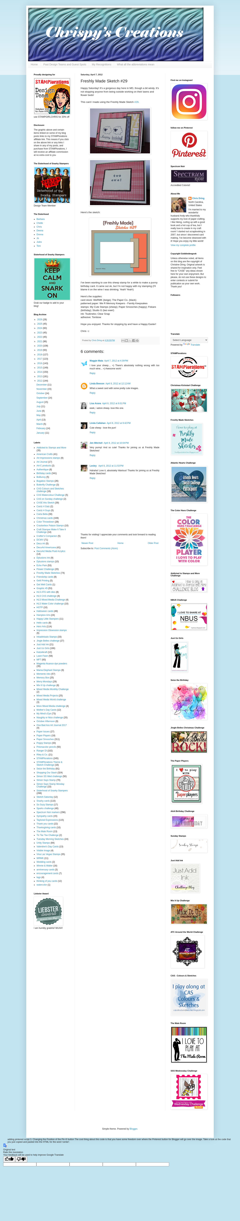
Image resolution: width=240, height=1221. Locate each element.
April (38, 419)
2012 (40, 380)
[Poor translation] (21, 1159)
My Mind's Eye (44, 713)
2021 (40, 341)
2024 (40, 328)
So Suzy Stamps (45, 804)
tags (39, 877)
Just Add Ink (43, 644)
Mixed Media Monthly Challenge (53, 689)
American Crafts (45, 454)
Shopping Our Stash (47, 772)
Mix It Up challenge (46, 685)
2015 (40, 367)
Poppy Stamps (44, 743)
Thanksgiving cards (46, 827)
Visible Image (43, 850)
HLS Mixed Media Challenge (51, 599)
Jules (39, 242)
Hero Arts (41, 626)
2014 (40, 372)
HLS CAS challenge (46, 596)
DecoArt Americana (46, 547)
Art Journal (42, 462)
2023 (40, 332)
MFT (39, 659)
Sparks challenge (45, 808)
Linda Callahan (98, 423)
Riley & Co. (42, 754)
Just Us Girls (43, 648)
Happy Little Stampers (48, 619)
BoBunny (41, 477)
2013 (40, 376)
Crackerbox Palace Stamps (50, 525)
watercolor (42, 884)
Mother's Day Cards (46, 710)
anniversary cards (45, 869)
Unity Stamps (43, 843)
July (38, 406)
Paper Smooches (45, 739)
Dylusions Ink (43, 557)
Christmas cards (45, 518)
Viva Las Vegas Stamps (48, 854)
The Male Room (44, 831)
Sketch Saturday (45, 797)
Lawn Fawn (42, 656)
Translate (191, 345)
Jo (38, 238)
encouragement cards (47, 873)
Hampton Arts (43, 615)
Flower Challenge (45, 569)
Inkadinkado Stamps (47, 637)
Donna (40, 234)
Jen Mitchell (96, 443)
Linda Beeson (97, 383)
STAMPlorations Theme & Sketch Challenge (49, 763)
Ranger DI (42, 750)
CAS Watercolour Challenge (51, 495)
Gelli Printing (43, 580)
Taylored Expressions (47, 820)
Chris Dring (198, 198)
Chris (39, 227)
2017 (40, 359)
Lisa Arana (95, 403)
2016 (40, 363)
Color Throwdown (45, 522)
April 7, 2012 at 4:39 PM (116, 360)
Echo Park (42, 565)
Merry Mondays (44, 681)
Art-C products (44, 465)
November (41, 389)
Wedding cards (44, 862)
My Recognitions (101, 64)
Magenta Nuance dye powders (52, 663)
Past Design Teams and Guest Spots (64, 64)
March (39, 424)
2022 (40, 337)
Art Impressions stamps (48, 458)
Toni (39, 246)
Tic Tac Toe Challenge (47, 835)
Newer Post (87, 543)
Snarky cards (43, 801)
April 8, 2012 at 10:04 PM (116, 443)
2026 (40, 319)
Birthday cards (44, 473)
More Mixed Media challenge (51, 706)
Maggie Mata (96, 360)
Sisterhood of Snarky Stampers (52, 790)
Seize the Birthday (46, 768)
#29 (136, 102)
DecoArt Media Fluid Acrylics (51, 551)
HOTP (40, 607)
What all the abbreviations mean (135, 64)
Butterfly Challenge (46, 484)
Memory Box (43, 677)
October (40, 393)
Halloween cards (45, 611)
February (41, 428)
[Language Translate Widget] (189, 340)
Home (34, 64)
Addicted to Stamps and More (51, 447)
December (41, 384)
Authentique (43, 469)
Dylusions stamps (45, 561)
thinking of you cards (47, 881)
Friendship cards (45, 577)
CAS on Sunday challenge (50, 499)
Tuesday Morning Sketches (50, 839)
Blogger (133, 1129)
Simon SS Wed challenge (49, 776)
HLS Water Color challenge (50, 603)
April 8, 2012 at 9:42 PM (118, 423)
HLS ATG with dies (46, 592)
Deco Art (41, 543)
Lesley (93, 466)
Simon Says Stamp (46, 780)
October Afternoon (46, 721)
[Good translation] (9, 1159)
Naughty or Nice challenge (50, 717)
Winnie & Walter (45, 865)
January (40, 433)
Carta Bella (42, 514)
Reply (92, 373)
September (42, 398)
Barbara (41, 219)
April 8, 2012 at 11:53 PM (111, 466)
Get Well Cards (44, 584)
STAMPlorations (45, 758)
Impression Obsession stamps (52, 630)
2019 (40, 350)
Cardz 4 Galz (43, 506)
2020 (40, 345)
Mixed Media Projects (47, 695)
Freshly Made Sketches (48, 573)
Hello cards (42, 622)
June (39, 411)
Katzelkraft (42, 652)
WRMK (40, 858)
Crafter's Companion (47, 536)
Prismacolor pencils (46, 747)
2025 (40, 324)
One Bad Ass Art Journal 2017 (52, 725)
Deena (40, 230)
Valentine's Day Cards (47, 846)
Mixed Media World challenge (51, 699)
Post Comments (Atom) (106, 548)
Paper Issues (43, 731)
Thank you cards (45, 823)
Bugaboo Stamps (45, 481)
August (40, 402)
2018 (40, 354)
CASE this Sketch (45, 502)
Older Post (153, 543)
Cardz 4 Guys (43, 510)
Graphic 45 (42, 588)
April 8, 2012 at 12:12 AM (118, 383)
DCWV (40, 539)
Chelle (40, 223)
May (38, 415)
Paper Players (44, 735)
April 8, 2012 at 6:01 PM (114, 403)
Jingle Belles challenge (48, 640)
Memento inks (44, 674)
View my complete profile (183, 245)
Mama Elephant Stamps (49, 670)
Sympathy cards (45, 816)
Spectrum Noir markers (48, 812)
